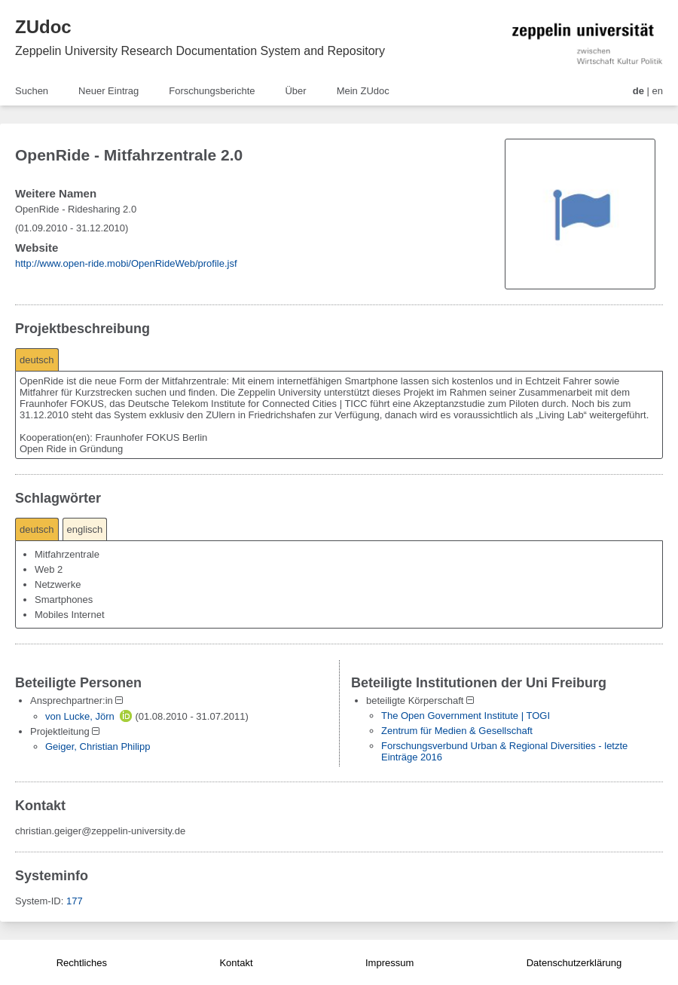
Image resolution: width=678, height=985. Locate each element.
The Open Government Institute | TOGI (465, 715)
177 (74, 901)
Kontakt (235, 962)
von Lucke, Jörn (80, 716)
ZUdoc (43, 27)
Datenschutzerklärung (574, 962)
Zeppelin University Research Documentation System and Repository (200, 50)
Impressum (389, 962)
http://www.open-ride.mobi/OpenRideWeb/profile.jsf (126, 263)
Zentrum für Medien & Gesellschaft (457, 730)
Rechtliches (81, 962)
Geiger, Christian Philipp (97, 746)
